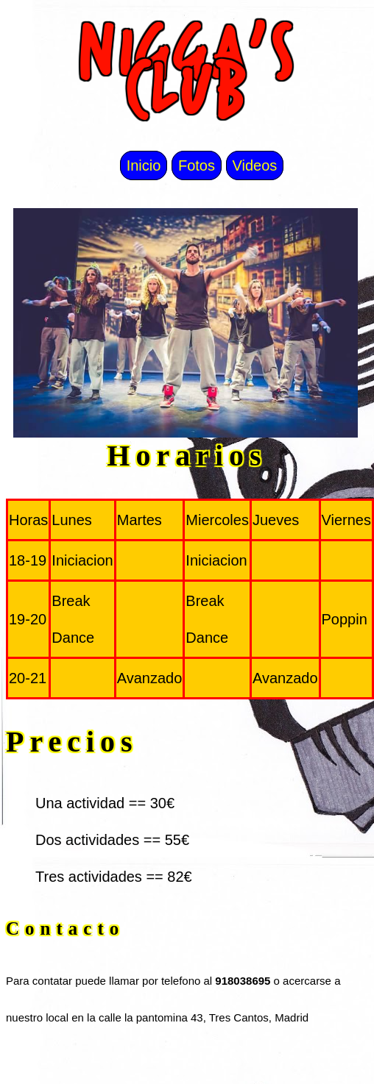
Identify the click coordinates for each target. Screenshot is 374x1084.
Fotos (196, 165)
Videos (255, 165)
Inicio (144, 165)
